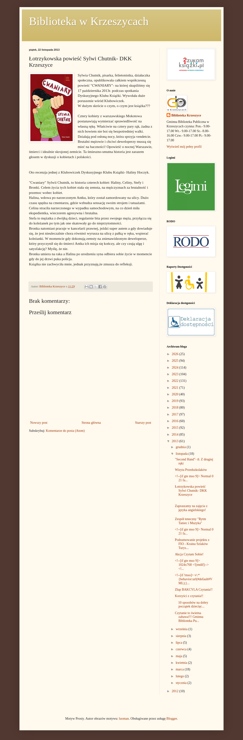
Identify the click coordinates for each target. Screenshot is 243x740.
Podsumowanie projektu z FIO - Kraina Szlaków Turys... (192, 544)
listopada (182, 453)
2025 (175, 360)
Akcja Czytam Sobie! (189, 554)
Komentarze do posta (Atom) (65, 430)
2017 (175, 414)
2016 (175, 421)
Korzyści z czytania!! (189, 596)
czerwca (181, 649)
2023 (175, 374)
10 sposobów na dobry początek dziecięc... (191, 604)
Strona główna (91, 422)
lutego (180, 676)
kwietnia (182, 662)
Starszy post (143, 422)
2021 (175, 387)
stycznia (181, 683)
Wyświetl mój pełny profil (184, 146)
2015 (175, 427)
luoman (124, 718)
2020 (175, 394)
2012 (175, 691)
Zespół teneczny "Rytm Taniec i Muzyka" (190, 521)
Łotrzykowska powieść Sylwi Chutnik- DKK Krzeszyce (191, 490)
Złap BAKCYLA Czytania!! (194, 589)
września (182, 629)
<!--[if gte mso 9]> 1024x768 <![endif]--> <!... (192, 565)
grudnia (181, 447)
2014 (175, 434)
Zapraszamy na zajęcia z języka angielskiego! (191, 508)
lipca (179, 642)
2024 (175, 367)
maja (179, 656)
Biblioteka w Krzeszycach (89, 21)
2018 (175, 407)
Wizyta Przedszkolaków (191, 470)
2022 (175, 381)
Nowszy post (38, 422)
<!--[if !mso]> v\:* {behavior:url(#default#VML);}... (193, 579)
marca (180, 669)
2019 (175, 401)
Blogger (171, 718)
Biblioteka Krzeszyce (186, 115)
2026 (175, 354)
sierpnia (181, 636)
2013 (175, 441)
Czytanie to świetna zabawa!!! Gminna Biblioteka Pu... (189, 617)
